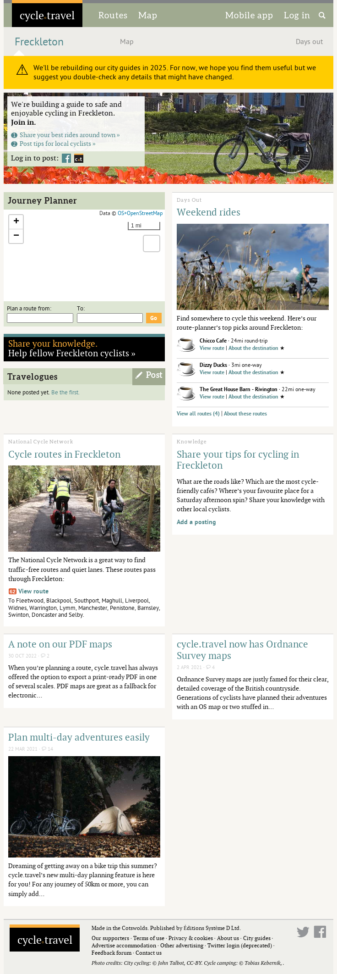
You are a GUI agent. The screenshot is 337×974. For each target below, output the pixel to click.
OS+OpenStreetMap (140, 213)
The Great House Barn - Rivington (238, 390)
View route (212, 348)
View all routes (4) (198, 414)
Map (148, 15)
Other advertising (181, 945)
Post (154, 375)
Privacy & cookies (190, 938)
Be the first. (65, 392)
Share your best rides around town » (65, 134)
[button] (16, 222)
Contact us (149, 952)
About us (228, 938)
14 (47, 749)
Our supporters (110, 938)
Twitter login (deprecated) (239, 945)
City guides (257, 938)
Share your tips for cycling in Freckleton (238, 460)
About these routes (245, 414)
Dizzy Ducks (213, 365)
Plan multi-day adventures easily (79, 736)
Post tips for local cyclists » (53, 143)
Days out (309, 42)
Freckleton (39, 42)
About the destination (253, 348)
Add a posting (196, 522)
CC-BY (193, 962)
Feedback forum (111, 952)
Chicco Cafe (213, 341)
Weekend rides (208, 211)
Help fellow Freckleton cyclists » (72, 348)
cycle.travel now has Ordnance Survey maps (242, 649)
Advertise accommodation (124, 945)
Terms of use (148, 938)
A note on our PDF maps (60, 643)
